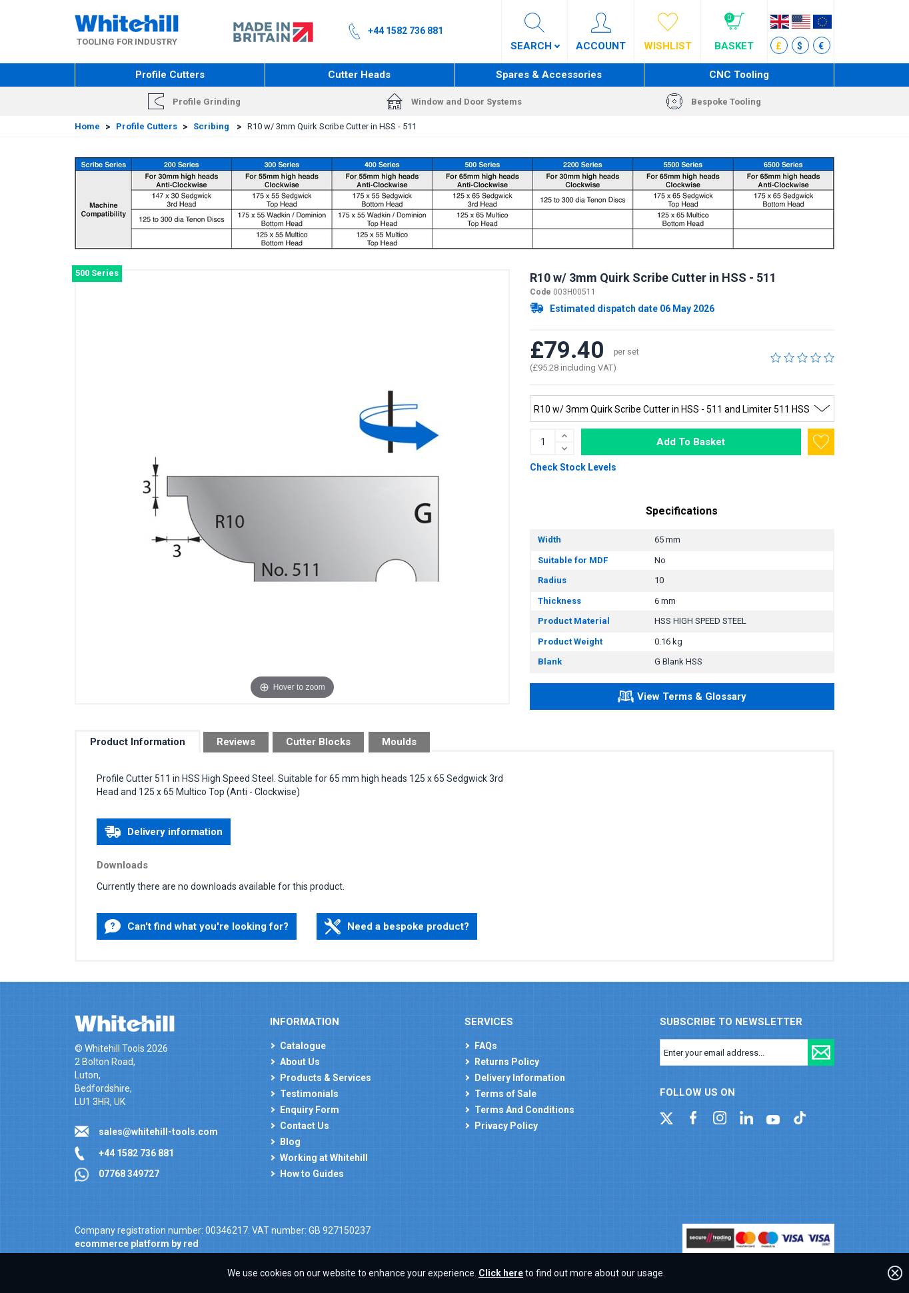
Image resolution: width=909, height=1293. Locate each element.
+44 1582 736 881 (136, 1153)
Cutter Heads (359, 75)
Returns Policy (506, 1061)
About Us (300, 1061)
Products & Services (325, 1077)
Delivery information (164, 832)
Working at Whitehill (324, 1157)
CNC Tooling (739, 75)
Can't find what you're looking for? (197, 926)
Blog (290, 1141)
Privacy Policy (506, 1125)
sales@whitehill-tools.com (158, 1131)
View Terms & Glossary (682, 698)
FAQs (485, 1045)
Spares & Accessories (549, 75)
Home (87, 126)
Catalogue (303, 1045)
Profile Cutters (170, 75)
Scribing (212, 126)
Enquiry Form (309, 1109)
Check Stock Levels (573, 467)
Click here (500, 1273)
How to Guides (312, 1173)
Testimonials (309, 1093)
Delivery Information (519, 1077)
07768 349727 (129, 1173)
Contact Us (304, 1125)
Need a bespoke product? (397, 926)
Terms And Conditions (524, 1109)
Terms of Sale (505, 1093)
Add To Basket (690, 442)
